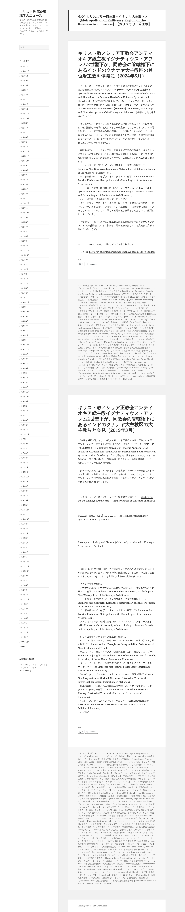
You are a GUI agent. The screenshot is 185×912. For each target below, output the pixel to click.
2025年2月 (24, 99)
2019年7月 (24, 363)
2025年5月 (24, 85)
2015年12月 (24, 509)
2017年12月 (24, 434)
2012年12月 (24, 561)
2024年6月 (24, 123)
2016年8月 (24, 491)
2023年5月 (24, 184)
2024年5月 (24, 127)
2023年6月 (24, 179)
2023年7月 (24, 175)
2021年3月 (24, 288)
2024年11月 (24, 113)
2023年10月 (24, 161)
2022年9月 (24, 217)
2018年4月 (24, 415)
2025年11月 (24, 71)
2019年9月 (24, 354)
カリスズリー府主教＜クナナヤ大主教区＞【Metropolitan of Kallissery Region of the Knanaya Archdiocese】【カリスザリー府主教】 (116, 326)
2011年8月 (24, 608)
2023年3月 (24, 194)
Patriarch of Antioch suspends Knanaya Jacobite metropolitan (122, 251)
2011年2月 (24, 632)
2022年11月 (24, 208)
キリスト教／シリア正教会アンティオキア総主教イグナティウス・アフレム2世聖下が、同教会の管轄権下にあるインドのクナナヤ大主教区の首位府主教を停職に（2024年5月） (116, 64)
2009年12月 (24, 641)
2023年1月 (24, 198)
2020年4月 (24, 330)
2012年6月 (24, 585)
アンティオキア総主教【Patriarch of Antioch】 (121, 297)
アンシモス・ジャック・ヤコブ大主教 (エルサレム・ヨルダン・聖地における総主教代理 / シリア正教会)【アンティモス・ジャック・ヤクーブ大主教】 (116, 765)
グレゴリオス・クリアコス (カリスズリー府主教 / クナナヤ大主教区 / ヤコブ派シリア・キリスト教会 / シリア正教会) (117, 813)
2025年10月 (24, 76)
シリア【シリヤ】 (111, 339)
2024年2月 (24, 142)
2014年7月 (24, 533)
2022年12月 (24, 203)
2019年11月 (24, 349)
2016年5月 (24, 495)
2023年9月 (24, 165)
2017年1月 (24, 467)
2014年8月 (24, 528)
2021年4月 (24, 283)
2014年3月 (24, 547)
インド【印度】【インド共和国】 (104, 314)
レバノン (141, 373)
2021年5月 (24, 278)
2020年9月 (24, 316)
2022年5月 (24, 236)
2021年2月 (24, 293)
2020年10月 (24, 311)
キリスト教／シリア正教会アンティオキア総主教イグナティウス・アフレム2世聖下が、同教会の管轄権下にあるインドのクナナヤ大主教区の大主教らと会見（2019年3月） (116, 418)
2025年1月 (24, 104)
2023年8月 (24, 170)
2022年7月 (24, 227)
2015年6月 (24, 524)
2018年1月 (24, 429)
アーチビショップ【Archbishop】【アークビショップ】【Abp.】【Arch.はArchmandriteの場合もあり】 (115, 287)
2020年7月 (24, 326)
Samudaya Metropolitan (119, 285)
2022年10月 (24, 212)
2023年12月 (24, 151)
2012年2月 (24, 594)
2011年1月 (24, 637)
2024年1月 (24, 146)
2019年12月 (24, 344)
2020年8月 (24, 321)
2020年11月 (24, 307)
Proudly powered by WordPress (92, 905)
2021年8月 (24, 264)
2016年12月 (24, 472)
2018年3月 (24, 420)
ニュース (101, 285)
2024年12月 (24, 109)
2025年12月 (24, 66)
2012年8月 (24, 580)
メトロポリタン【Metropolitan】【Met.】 (135, 852)
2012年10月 (24, 571)
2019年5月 (24, 373)
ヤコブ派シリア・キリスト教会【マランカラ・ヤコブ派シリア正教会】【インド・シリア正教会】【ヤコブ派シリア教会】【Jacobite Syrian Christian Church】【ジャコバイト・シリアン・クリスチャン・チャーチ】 (117, 367)
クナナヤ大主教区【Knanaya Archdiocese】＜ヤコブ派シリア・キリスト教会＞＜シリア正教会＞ (116, 334)
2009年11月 (24, 646)
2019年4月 (24, 377)
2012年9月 (24, 575)
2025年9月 (24, 80)
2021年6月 (24, 274)
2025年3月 (24, 94)
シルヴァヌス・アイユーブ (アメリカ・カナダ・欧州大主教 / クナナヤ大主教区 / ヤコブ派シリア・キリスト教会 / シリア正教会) (116, 345)
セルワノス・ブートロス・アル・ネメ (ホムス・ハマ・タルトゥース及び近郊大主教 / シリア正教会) (116, 836)
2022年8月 (24, 222)
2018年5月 (24, 410)
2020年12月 (24, 302)
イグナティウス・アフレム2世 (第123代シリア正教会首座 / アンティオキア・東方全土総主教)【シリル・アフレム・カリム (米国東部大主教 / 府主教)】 (116, 311)
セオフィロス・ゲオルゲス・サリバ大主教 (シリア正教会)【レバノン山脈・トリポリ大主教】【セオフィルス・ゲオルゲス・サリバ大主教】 (116, 832)
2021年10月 (24, 255)
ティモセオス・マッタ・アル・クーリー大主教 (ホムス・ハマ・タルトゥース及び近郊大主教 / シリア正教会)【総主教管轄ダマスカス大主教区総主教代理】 (116, 841)
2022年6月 (24, 231)
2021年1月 (24, 297)
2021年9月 (24, 260)
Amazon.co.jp (25, 670)
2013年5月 (24, 557)
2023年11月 (24, 156)
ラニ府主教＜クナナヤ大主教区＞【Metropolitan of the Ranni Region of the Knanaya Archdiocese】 (112, 372)
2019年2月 (24, 387)
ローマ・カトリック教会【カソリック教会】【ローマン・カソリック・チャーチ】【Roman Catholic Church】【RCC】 (117, 870)
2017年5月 (24, 448)
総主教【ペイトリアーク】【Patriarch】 (117, 379)
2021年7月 (24, 269)
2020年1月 (24, 340)
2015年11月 (24, 514)
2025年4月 (24, 90)
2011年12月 (24, 599)
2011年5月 (24, 618)
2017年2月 (24, 462)
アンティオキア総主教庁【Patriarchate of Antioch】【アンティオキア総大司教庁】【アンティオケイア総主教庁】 (116, 776)
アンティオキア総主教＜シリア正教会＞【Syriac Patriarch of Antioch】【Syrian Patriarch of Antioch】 (116, 298)
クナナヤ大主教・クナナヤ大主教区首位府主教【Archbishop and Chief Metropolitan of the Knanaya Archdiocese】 (116, 329)
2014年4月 (24, 542)
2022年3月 (24, 241)
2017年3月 (24, 458)
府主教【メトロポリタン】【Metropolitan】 (127, 376)
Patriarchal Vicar (116, 753)
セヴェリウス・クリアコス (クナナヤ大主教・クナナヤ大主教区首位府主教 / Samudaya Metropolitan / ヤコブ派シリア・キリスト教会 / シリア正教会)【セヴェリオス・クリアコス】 (115, 350)
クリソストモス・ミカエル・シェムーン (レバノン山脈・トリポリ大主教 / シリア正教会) (116, 808)
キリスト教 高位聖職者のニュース (32, 13)
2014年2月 (24, 552)
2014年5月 (24, 538)
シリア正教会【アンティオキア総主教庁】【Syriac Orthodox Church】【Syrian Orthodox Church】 (117, 340)
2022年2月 (24, 245)
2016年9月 (24, 486)
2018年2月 (24, 425)
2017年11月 (24, 439)
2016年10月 (24, 481)
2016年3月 (24, 500)
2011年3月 (24, 627)
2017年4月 (24, 453)
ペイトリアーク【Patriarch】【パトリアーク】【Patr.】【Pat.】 (121, 353)
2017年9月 (24, 443)
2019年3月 (24, 382)
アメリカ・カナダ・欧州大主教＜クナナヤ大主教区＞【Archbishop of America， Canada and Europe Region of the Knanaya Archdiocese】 (116, 291)
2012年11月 (24, 566)
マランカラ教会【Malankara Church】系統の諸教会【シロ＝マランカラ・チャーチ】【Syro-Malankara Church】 (117, 356)
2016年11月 (24, 476)
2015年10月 (24, 519)
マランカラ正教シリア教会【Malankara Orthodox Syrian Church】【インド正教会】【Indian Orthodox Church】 (116, 360)
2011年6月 (24, 613)
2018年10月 (24, 396)
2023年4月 (24, 189)
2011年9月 (24, 604)
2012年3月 (24, 590)
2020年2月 (24, 335)
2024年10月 (24, 118)
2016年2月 (24, 505)
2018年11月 (24, 392)
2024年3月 (24, 137)
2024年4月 (24, 132)
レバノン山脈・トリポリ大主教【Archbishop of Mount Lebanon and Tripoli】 (116, 868)
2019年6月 (24, 368)
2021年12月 (24, 250)
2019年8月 (24, 359)
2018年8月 (24, 406)
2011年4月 (24, 623)
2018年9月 (24, 401)
